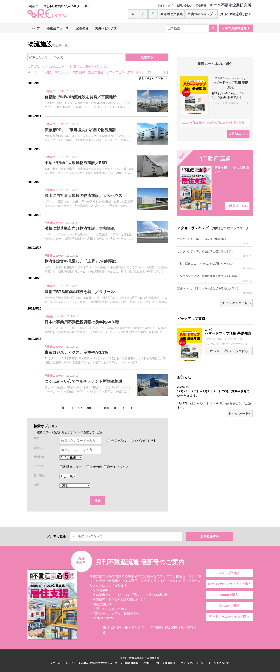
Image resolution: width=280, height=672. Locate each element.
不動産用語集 (171, 14)
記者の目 (82, 28)
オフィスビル (115, 72)
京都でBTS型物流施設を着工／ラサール (80, 292)
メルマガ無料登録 (235, 28)
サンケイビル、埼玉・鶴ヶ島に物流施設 (215, 241)
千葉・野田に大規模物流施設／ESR (76, 163)
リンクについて (219, 663)
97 (80, 408)
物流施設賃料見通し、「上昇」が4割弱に (81, 261)
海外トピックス (106, 28)
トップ (35, 28)
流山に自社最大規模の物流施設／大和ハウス (83, 195)
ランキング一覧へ (236, 303)
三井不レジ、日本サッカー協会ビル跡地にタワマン (215, 290)
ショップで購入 (229, 573)
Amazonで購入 (229, 605)
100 (106, 408)
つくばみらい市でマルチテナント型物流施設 (83, 381)
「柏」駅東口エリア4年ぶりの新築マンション (215, 266)
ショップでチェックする (229, 351)
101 (115, 408)
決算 (130, 72)
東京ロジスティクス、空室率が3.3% (76, 352)
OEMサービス (150, 663)
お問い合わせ (184, 5)
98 (89, 408)
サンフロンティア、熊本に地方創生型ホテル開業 (215, 278)
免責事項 (169, 663)
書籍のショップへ (201, 14)
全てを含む (116, 440)
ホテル (140, 72)
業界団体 (79, 72)
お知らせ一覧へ (239, 413)
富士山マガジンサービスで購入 (229, 584)
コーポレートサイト (63, 663)
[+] (166, 72)
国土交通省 (95, 72)
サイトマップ (165, 5)
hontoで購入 (229, 595)
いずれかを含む (144, 440)
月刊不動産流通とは (235, 14)
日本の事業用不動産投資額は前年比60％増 (82, 322)
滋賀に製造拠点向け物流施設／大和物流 (80, 228)
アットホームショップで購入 (229, 616)
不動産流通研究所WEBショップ (98, 663)
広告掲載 (201, 5)
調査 (49, 72)
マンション (62, 72)
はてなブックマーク (235, 228)
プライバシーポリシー (192, 663)
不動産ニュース (58, 28)
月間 (215, 228)
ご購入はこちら (238, 133)
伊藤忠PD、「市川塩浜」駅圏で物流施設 (80, 130)
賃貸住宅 (154, 72)
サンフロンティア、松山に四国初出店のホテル (215, 253)
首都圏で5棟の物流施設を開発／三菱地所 (81, 97)
